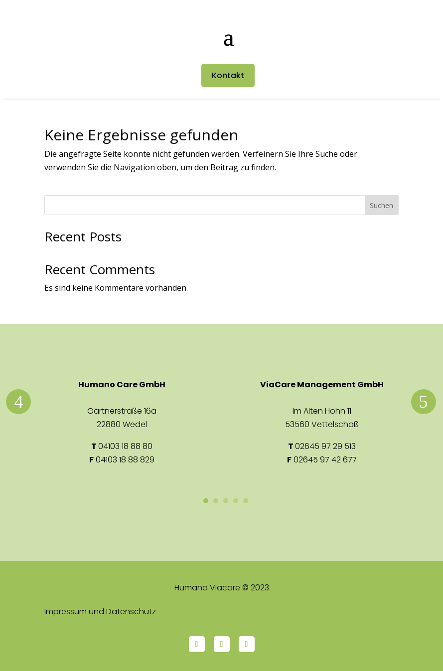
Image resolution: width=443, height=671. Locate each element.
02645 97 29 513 (325, 446)
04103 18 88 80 (125, 446)
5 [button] (245, 500)
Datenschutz (131, 611)
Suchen (381, 205)
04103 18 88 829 (125, 459)
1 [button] (205, 500)
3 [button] (225, 500)
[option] (121, 422)
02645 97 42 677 (325, 459)
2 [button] (215, 500)
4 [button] (235, 500)
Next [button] (423, 401)
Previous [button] (18, 401)
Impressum (65, 611)
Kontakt (228, 75)
